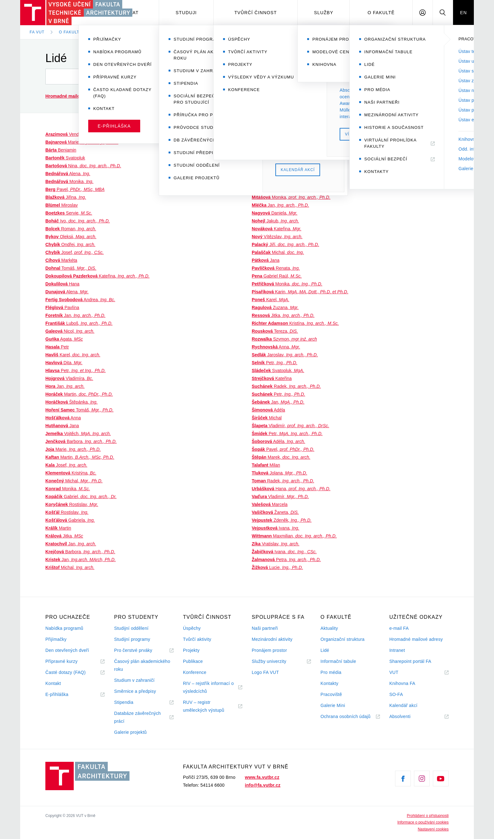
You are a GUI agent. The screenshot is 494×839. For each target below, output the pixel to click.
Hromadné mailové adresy (416, 639)
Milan (266, 465)
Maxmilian (294, 535)
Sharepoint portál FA (410, 661)
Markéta (61, 260)
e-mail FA (399, 628)
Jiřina (65, 197)
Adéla (268, 409)
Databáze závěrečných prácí (137, 717)
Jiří (275, 149)
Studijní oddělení (131, 628)
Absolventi (407, 717)
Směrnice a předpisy (135, 691)
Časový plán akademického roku (142, 665)
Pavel (75, 189)
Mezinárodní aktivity (272, 639)
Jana (62, 425)
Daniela (274, 212)
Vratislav (275, 543)
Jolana (279, 472)
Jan (75, 315)
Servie (68, 212)
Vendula (78, 134)
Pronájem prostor (269, 650)
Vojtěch (78, 433)
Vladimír (265, 134)
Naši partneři (265, 628)
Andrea (80, 299)
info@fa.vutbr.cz (262, 785)
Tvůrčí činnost (255, 12)
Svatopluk (65, 157)
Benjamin (60, 149)
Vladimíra (69, 378)
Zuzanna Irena (283, 181)
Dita (64, 362)
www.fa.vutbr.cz (262, 777)
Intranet (397, 650)
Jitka (64, 535)
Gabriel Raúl (277, 276)
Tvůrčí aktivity (197, 639)
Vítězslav (277, 236)
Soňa (268, 157)
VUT (401, 672)
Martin (79, 394)
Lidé (101, 32)
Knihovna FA (402, 683)
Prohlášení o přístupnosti (428, 815)
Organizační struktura (342, 639)
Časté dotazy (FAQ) (65, 672)
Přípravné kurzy (61, 661)
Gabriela (70, 520)
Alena (67, 173)
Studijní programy (132, 639)
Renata (276, 268)
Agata (64, 339)
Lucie (277, 567)
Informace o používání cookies (423, 822)
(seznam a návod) (91, 96)
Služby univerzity (269, 661)
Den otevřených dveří (67, 650)
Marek (281, 457)
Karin (300, 291)
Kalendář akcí (403, 705)
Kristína (295, 323)
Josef (74, 252)
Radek (286, 386)
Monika (69, 181)
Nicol (70, 331)
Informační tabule (338, 661)
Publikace (193, 661)
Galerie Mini (332, 705)
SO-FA (396, 694)
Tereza (275, 331)
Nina (83, 165)
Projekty (191, 650)
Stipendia (123, 702)
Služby (323, 12)
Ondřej (70, 244)
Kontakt (53, 683)
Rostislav (71, 504)
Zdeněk (282, 520)
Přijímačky (55, 639)
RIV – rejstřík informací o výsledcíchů (208, 687)
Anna (63, 417)
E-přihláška (56, 694)
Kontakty (329, 683)
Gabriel (81, 496)
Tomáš (70, 268)
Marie (81, 142)
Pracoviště (331, 694)
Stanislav (272, 189)
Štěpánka (71, 402)
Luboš (78, 323)
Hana (62, 283)
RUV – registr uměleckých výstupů (203, 706)
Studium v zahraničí (134, 680)
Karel (72, 354)
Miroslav (61, 205)
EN (463, 12)
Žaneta (275, 512)
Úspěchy (192, 628)
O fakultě (381, 12)
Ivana (275, 528)
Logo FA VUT (265, 672)
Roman (70, 228)
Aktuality (329, 628)
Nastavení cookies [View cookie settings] (433, 829)
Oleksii (70, 236)
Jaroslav (285, 354)
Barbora (81, 441)
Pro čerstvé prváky (133, 650)
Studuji (186, 12)
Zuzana (275, 307)
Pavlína (62, 307)
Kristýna (70, 472)
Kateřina (97, 276)
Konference (194, 672)
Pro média (330, 672)
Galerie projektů (130, 732)
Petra (286, 559)
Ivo (77, 220)
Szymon (284, 339)
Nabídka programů (64, 628)
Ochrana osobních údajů (345, 716)
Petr (57, 346)
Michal (74, 480)
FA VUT (37, 32)
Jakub (275, 220)
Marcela (270, 504)
